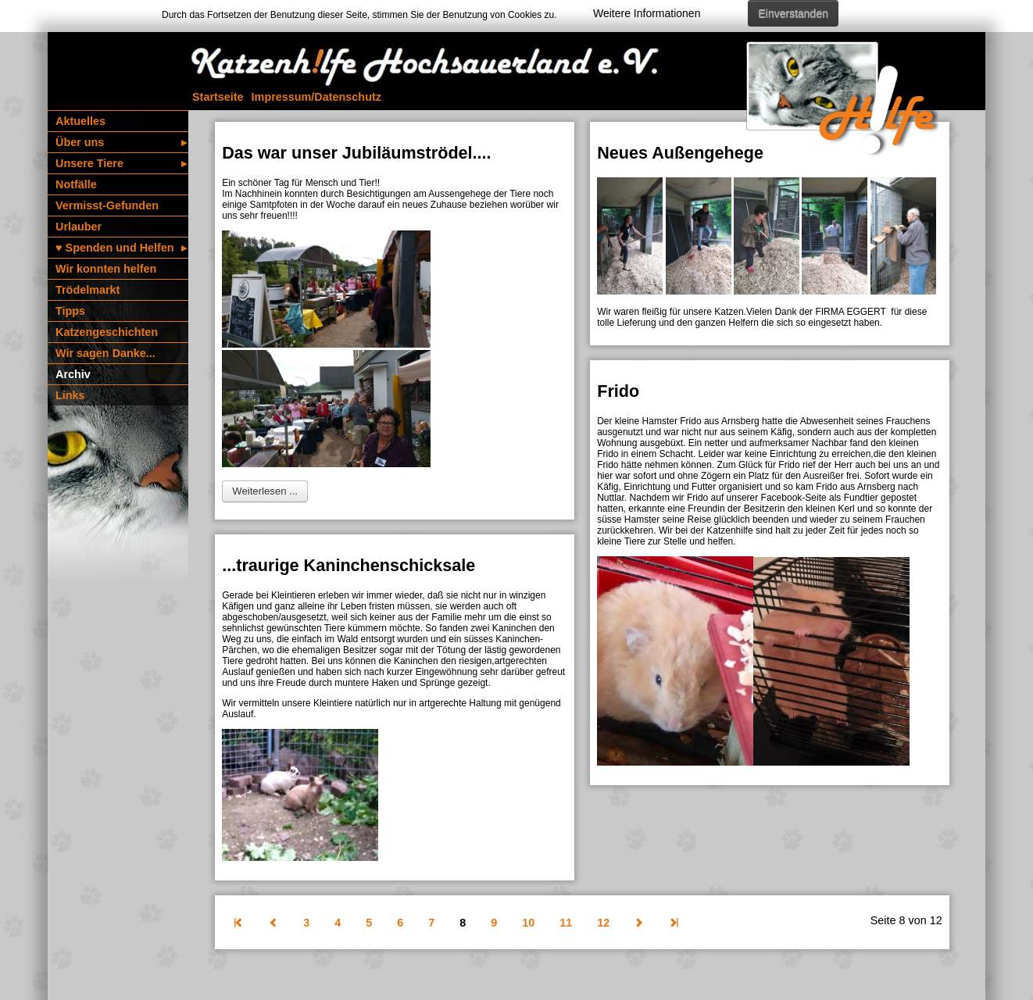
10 (528, 922)
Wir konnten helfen (105, 268)
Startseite (218, 97)
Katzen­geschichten (106, 332)
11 (565, 922)
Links (70, 395)
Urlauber (78, 226)
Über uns (121, 142)
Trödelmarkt (87, 290)
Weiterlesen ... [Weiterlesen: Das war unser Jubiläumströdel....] (265, 491)
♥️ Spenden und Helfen (121, 247)
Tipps (70, 311)
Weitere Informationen (646, 13)
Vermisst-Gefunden (107, 205)
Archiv (73, 374)
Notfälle (76, 184)
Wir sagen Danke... (105, 353)
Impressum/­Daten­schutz (316, 97)
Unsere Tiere (121, 163)
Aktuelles (80, 121)
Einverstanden (793, 13)
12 (603, 922)
